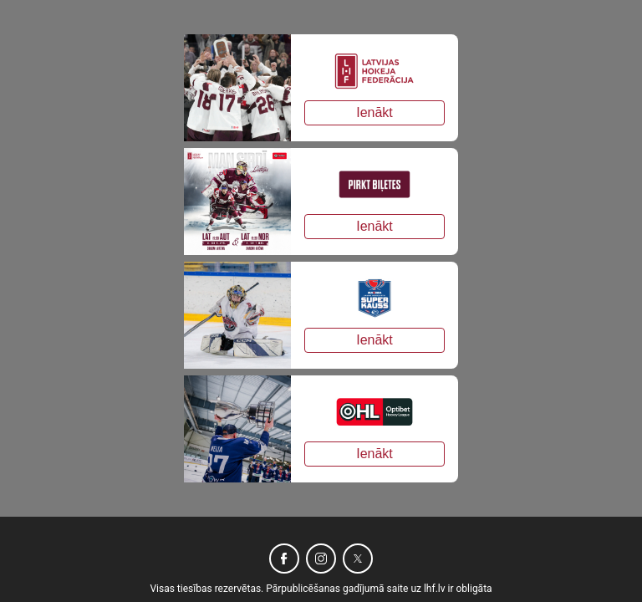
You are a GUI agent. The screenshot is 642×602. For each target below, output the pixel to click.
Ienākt (374, 112)
